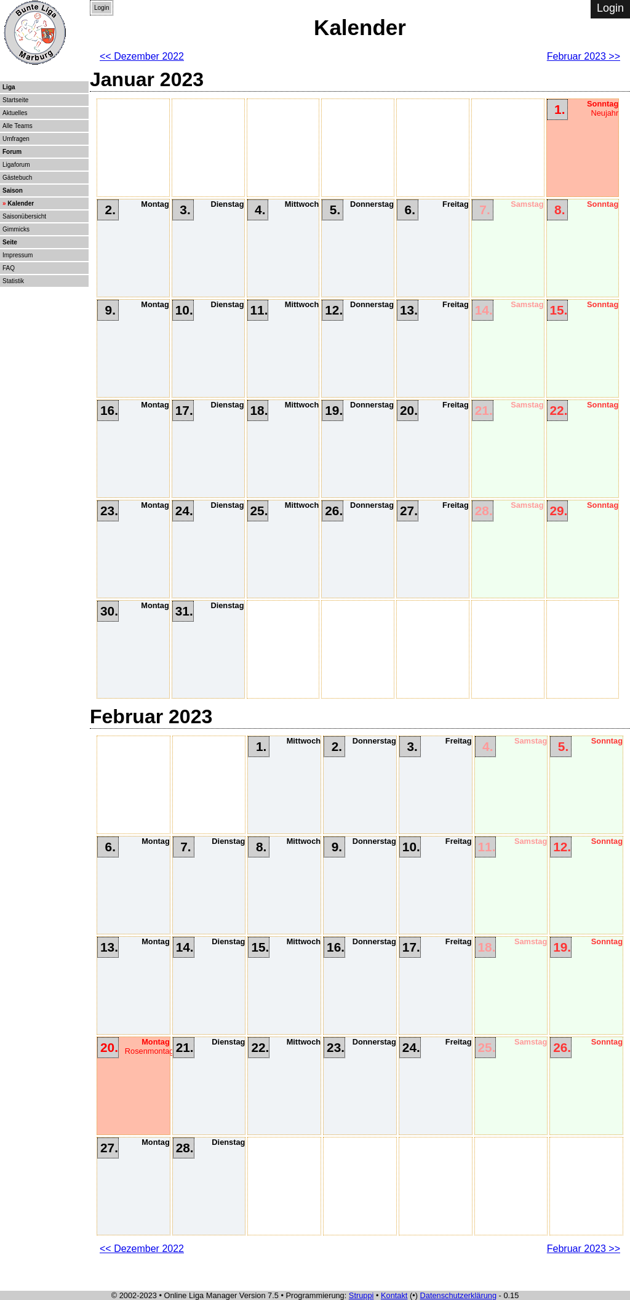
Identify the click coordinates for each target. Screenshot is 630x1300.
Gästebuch (17, 177)
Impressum (17, 255)
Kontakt (394, 1295)
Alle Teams (17, 125)
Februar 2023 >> (583, 56)
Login (101, 7)
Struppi (361, 1295)
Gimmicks (16, 229)
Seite (9, 242)
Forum (12, 151)
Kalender (20, 203)
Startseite (15, 100)
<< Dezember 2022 (142, 56)
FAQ (8, 268)
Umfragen (16, 138)
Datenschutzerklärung (458, 1295)
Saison (12, 190)
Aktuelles (15, 113)
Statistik (13, 281)
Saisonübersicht (24, 216)
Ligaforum (16, 164)
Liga (8, 87)
